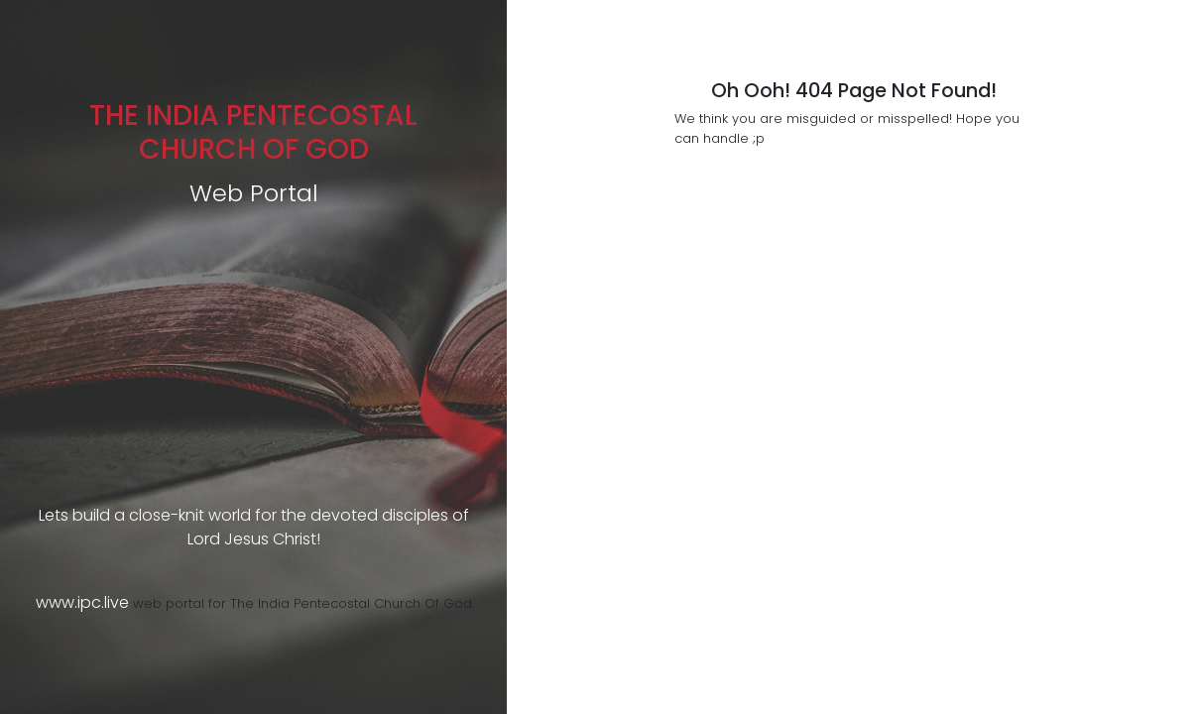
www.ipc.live (82, 602)
